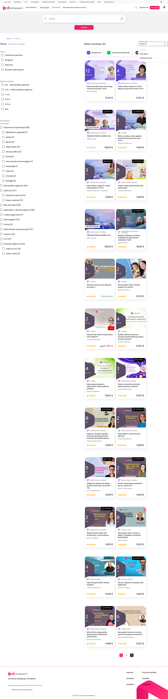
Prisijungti (155, 7)
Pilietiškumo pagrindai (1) (17, 132)
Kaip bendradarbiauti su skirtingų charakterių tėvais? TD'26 (100, 87)
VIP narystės (44, 7)
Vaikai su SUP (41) (13, 248)
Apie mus (7, 2)
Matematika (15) (13, 147)
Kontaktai (17, 2)
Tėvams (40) (9, 234)
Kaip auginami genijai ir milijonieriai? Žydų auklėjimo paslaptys (98, 386)
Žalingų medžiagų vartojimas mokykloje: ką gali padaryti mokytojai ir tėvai (129, 237)
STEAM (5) (8, 224)
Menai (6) (10, 142)
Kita (6, 109)
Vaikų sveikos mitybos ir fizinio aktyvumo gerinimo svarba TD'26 (130, 87)
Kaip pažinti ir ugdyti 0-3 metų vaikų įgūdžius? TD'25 (98, 187)
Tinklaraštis (35, 2)
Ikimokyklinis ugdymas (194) (16, 185)
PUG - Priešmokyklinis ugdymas (18, 89)
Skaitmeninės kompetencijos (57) (18, 229)
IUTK (99, 2)
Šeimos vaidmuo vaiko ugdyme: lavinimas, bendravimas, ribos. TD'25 (130, 138)
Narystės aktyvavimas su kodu (74, 7)
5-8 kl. (7, 99)
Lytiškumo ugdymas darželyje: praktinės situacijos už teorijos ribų (98, 485)
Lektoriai (73, 2)
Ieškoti (84, 27)
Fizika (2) (10, 171)
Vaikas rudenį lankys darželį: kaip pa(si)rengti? (130, 187)
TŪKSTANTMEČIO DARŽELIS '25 (99, 235)
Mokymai (9, 65)
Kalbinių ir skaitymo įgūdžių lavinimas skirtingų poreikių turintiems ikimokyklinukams (98, 436)
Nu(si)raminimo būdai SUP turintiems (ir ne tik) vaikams (98, 534)
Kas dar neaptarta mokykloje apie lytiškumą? (130, 584)
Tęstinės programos (14, 55)
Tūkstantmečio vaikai (87, 2)
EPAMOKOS (56, 7)
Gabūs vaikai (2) (13, 253)
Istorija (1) (10, 156)
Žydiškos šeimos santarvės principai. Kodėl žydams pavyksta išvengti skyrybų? (130, 337)
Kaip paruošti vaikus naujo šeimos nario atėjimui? (100, 336)
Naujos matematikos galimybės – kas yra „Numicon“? (130, 484)
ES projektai (62, 2)
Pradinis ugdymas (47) (13, 215)
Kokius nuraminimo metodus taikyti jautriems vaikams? (129, 385)
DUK (25, 2)
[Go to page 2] (126, 655)
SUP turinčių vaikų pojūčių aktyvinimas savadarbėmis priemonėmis (97, 634)
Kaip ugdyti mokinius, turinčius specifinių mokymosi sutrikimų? (130, 633)
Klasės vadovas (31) (14, 200)
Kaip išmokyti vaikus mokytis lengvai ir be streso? (129, 286)
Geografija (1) (12, 166)
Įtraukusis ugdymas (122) (14, 244)
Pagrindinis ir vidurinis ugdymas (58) (19, 210)
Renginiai (9, 60)
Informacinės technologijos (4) (19, 161)
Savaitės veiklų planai (14, 69)
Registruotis (144, 7)
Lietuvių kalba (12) (13, 151)
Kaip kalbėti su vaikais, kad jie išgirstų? (129, 435)
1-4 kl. (7, 94)
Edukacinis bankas (48, 2)
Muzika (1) (10, 137)
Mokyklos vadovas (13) (16, 195)
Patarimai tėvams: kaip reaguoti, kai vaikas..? (99, 286)
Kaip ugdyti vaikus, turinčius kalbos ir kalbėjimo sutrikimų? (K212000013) (129, 535)
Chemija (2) (11, 176)
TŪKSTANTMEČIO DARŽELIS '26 (99, 136)
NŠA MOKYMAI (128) (12, 205)
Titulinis (9, 39)
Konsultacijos (109, 2)
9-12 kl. (8, 104)
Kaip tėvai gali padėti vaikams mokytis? (98, 584)
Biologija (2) (11, 181)
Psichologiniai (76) (12, 219)
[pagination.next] (132, 655)
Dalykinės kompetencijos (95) (17, 127)
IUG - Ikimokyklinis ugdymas (17, 85)
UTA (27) (7, 239)
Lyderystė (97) (10, 190)
